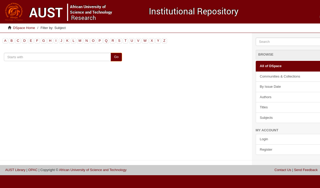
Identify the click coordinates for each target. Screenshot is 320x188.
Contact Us (282, 170)
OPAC (32, 170)
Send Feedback (306, 170)
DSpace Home (24, 28)
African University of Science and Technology (93, 170)
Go (116, 57)
